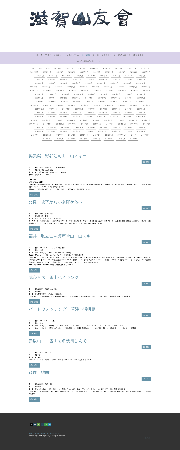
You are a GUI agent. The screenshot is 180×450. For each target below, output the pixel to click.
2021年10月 (47, 90)
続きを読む (34, 194)
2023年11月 (90, 79)
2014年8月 (72, 124)
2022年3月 (108, 87)
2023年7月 (141, 79)
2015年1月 (133, 120)
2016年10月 (103, 112)
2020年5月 (141, 94)
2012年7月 (34, 135)
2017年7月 (104, 109)
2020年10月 (78, 94)
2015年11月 (127, 116)
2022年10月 (140, 83)
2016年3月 (76, 116)
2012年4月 (84, 135)
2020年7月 (116, 94)
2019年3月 (89, 101)
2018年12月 (126, 101)
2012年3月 (72, 135)
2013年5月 (141, 127)
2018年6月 (84, 105)
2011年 (133, 135)
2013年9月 (91, 127)
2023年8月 (128, 79)
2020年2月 (64, 98)
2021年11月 (33, 90)
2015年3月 (108, 120)
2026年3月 (94, 68)
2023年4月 (64, 83)
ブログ (48, 55)
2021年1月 (39, 94)
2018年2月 (134, 105)
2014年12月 (145, 120)
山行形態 (57, 68)
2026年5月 (69, 68)
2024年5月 (128, 76)
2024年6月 (116, 76)
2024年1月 (64, 79)
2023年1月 (101, 83)
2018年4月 (109, 105)
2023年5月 (51, 83)
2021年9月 (60, 90)
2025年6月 (84, 72)
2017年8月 (91, 109)
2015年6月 (71, 120)
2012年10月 (115, 131)
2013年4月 (39, 131)
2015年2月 (120, 120)
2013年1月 (76, 131)
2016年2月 (89, 116)
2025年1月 (146, 72)
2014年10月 (47, 124)
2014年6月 (97, 124)
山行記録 (86, 55)
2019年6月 (52, 101)
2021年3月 (134, 90)
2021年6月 (97, 90)
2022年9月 (34, 87)
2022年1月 (133, 87)
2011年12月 (121, 135)
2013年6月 (128, 127)
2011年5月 (96, 139)
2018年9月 (47, 105)
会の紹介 (58, 55)
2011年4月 (108, 139)
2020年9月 (91, 94)
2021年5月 (109, 90)
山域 (48, 68)
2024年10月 (66, 76)
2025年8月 (59, 72)
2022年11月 (127, 83)
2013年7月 (116, 127)
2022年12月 (114, 83)
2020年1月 (76, 98)
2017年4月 (141, 109)
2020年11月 (65, 94)
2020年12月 (52, 94)
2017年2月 (51, 112)
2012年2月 (96, 135)
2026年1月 (119, 68)
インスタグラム (72, 55)
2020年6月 (128, 94)
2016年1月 (101, 116)
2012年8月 (141, 131)
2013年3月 (51, 131)
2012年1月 (109, 135)
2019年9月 (128, 98)
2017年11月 (52, 109)
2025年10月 (34, 72)
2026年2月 (106, 68)
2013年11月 (65, 127)
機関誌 (96, 55)
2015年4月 (96, 120)
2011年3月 (121, 139)
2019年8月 (141, 98)
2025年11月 (145, 68)
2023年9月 (116, 79)
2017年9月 (79, 109)
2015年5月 (83, 120)
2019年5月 (64, 101)
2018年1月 (146, 105)
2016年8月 (128, 112)
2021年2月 (147, 90)
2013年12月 (52, 127)
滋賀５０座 (138, 55)
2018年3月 (121, 105)
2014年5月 (109, 124)
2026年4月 (81, 68)
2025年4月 (109, 72)
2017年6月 (116, 109)
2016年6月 (39, 116)
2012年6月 (47, 135)
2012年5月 (59, 135)
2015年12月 (114, 116)
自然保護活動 (124, 55)
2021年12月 (145, 87)
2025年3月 (121, 72)
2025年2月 (134, 72)
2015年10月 (140, 116)
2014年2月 (147, 124)
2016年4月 (64, 116)
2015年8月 (46, 120)
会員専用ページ (108, 55)
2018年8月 (59, 105)
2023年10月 (103, 79)
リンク (100, 61)
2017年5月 (128, 109)
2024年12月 (39, 76)
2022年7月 (58, 87)
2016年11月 (90, 112)
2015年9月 (34, 120)
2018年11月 (140, 101)
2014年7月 (85, 124)
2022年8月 (46, 87)
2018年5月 (97, 105)
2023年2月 (89, 83)
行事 (32, 68)
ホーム (40, 55)
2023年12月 (76, 79)
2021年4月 (122, 90)
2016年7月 (141, 112)
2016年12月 (76, 112)
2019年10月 (115, 98)
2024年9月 (79, 76)
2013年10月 (78, 127)
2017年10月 (66, 109)
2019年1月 (114, 101)
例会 (40, 68)
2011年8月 (59, 139)
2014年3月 (134, 124)
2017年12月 (39, 109)
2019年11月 (102, 98)
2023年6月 (39, 83)
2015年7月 (58, 120)
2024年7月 (104, 76)
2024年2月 (51, 79)
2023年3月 (76, 83)
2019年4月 (77, 101)
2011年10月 (145, 135)
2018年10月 (34, 105)
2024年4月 (141, 76)
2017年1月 (64, 112)
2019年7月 (39, 101)
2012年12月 (89, 131)
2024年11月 (52, 76)
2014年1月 (39, 127)
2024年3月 (39, 79)
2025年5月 (97, 72)
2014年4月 (122, 124)
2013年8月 (104, 127)
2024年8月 (91, 76)
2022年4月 (96, 87)
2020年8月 (104, 94)
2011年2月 (133, 139)
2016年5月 (51, 116)
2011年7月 (71, 139)
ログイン (148, 438)
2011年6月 (84, 139)
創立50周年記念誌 (85, 61)
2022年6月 (71, 87)
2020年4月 (39, 98)
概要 (30, 433)
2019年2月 (101, 101)
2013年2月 (64, 131)
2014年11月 (33, 124)
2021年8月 (72, 90)
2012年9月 (128, 131)
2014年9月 (60, 124)
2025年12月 (131, 68)
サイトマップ (54, 433)
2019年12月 (89, 98)
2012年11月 (102, 131)
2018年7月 (72, 105)
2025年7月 (72, 72)
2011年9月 (47, 139)
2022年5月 (83, 87)
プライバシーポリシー (41, 433)
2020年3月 (51, 98)
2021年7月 (85, 90)
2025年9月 (47, 72)
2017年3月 (39, 112)
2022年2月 (120, 87)
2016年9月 (116, 112)
